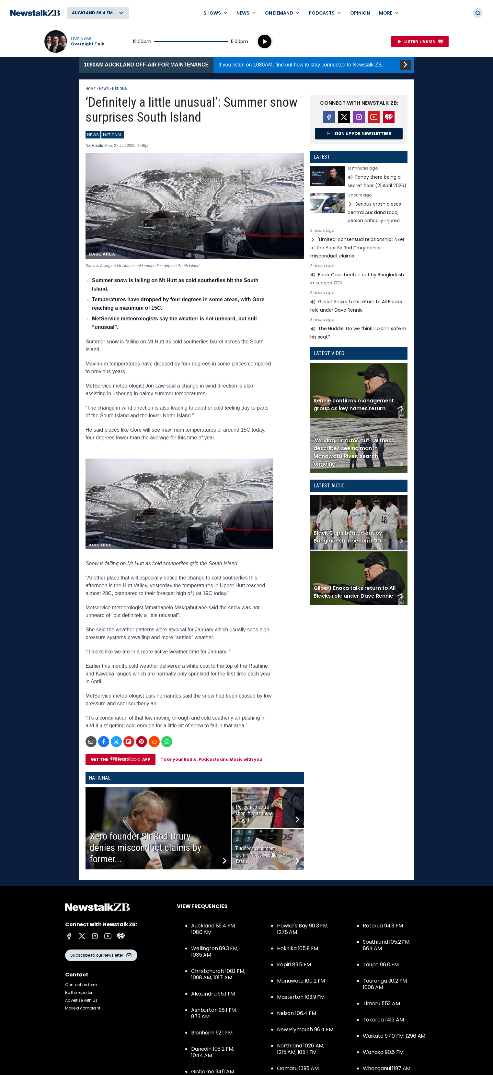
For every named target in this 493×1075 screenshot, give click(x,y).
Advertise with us (81, 1000)
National (120, 89)
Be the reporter (78, 992)
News (104, 89)
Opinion (360, 13)
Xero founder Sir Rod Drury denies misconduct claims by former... (145, 847)
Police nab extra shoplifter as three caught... (254, 813)
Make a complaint (82, 1008)
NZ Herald (94, 145)
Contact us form (81, 984)
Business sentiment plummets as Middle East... (256, 855)
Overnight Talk (87, 44)
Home (91, 89)
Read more (358, 177)
